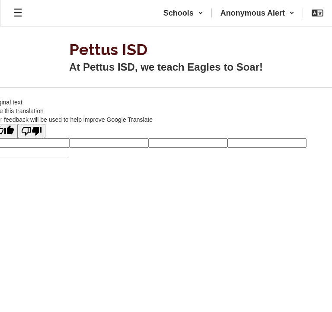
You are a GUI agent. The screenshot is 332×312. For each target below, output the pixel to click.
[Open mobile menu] (17, 13)
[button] (183, 13)
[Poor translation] (31, 131)
